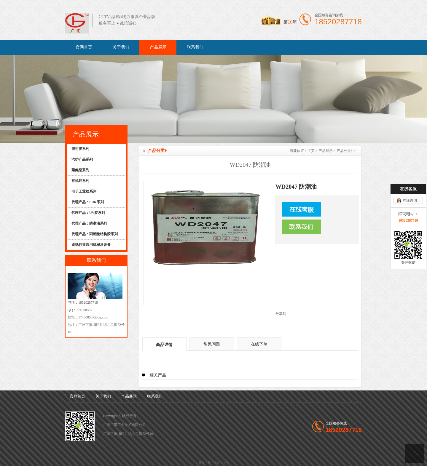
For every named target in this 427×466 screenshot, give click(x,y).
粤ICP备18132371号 (213, 463)
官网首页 (84, 47)
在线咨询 (410, 184)
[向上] (414, 453)
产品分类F (345, 151)
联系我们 (195, 47)
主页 (311, 151)
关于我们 (121, 47)
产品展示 (158, 47)
